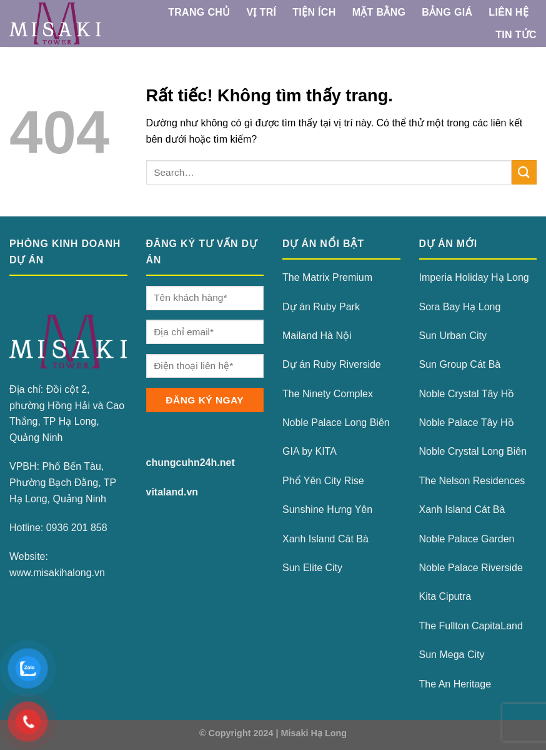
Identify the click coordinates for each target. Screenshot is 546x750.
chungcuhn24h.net (190, 462)
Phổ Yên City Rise (323, 480)
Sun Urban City (453, 335)
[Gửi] (524, 172)
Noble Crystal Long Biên (473, 451)
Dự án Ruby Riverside (331, 364)
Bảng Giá (447, 12)
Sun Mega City (452, 654)
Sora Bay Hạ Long (460, 307)
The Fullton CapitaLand (471, 626)
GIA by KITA (309, 451)
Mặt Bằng (379, 12)
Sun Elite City (312, 567)
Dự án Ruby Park (321, 307)
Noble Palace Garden (467, 539)
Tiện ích (313, 12)
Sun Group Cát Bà (460, 364)
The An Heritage (455, 684)
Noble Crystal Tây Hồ (467, 393)
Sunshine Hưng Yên (327, 509)
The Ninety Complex (327, 393)
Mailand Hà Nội (316, 335)
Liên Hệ (509, 12)
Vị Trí (261, 12)
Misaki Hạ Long (314, 733)
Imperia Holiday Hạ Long (474, 277)
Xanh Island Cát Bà (325, 539)
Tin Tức (516, 34)
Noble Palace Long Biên (336, 422)
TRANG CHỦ (199, 12)
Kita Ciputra (445, 596)
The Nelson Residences (472, 480)
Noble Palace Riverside (471, 567)
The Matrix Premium (327, 277)
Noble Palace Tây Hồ (466, 422)
